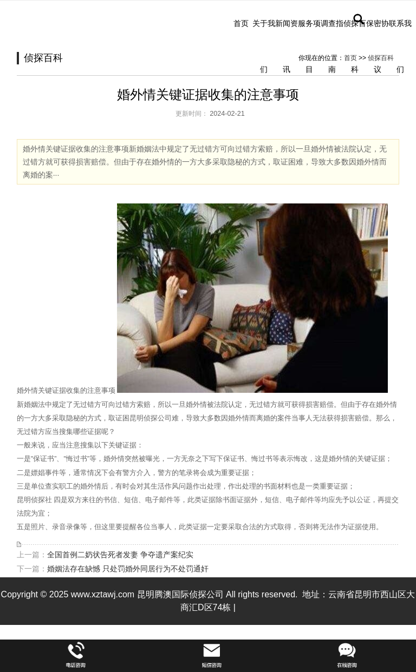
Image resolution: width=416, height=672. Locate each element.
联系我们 (400, 46)
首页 (241, 23)
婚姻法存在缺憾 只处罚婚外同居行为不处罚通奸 (128, 568)
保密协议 (377, 46)
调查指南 (332, 46)
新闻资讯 (286, 46)
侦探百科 (354, 46)
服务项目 (309, 46)
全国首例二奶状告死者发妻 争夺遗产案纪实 (120, 554)
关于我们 (263, 46)
